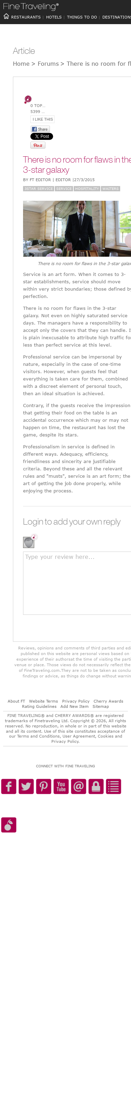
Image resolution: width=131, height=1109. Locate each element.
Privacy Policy (76, 701)
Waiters (110, 188)
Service (64, 188)
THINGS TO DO (82, 17)
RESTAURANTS (26, 17)
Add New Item (74, 706)
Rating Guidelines (39, 706)
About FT (16, 701)
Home (21, 64)
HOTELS (54, 17)
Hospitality (87, 188)
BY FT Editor (59, 179)
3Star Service (38, 188)
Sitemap (101, 706)
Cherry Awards (108, 701)
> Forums (45, 64)
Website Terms (43, 701)
